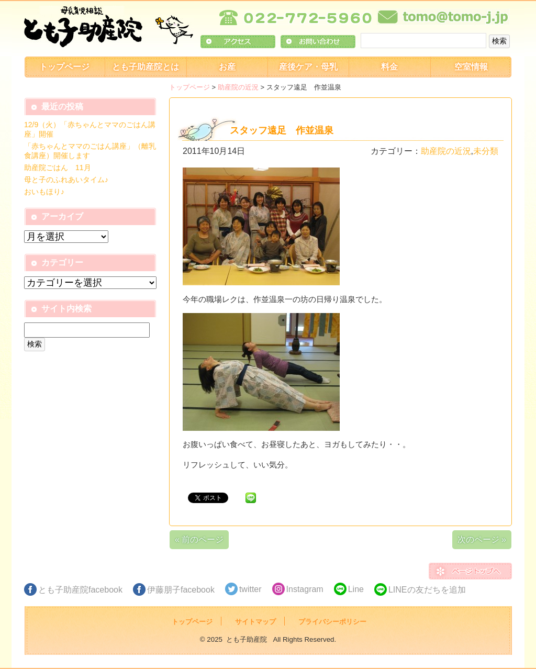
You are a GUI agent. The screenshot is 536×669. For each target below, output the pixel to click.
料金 (389, 66)
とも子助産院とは (145, 66)
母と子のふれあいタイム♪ (66, 179)
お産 (227, 66)
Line (356, 589)
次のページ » (481, 539)
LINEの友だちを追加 (427, 589)
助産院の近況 (238, 87)
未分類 (485, 151)
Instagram (304, 589)
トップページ (64, 66)
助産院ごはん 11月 (57, 167)
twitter (250, 589)
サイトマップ (255, 622)
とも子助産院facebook (80, 589)
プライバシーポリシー (332, 622)
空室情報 (471, 66)
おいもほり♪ (44, 191)
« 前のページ (199, 539)
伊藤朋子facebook (181, 589)
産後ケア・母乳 (308, 66)
